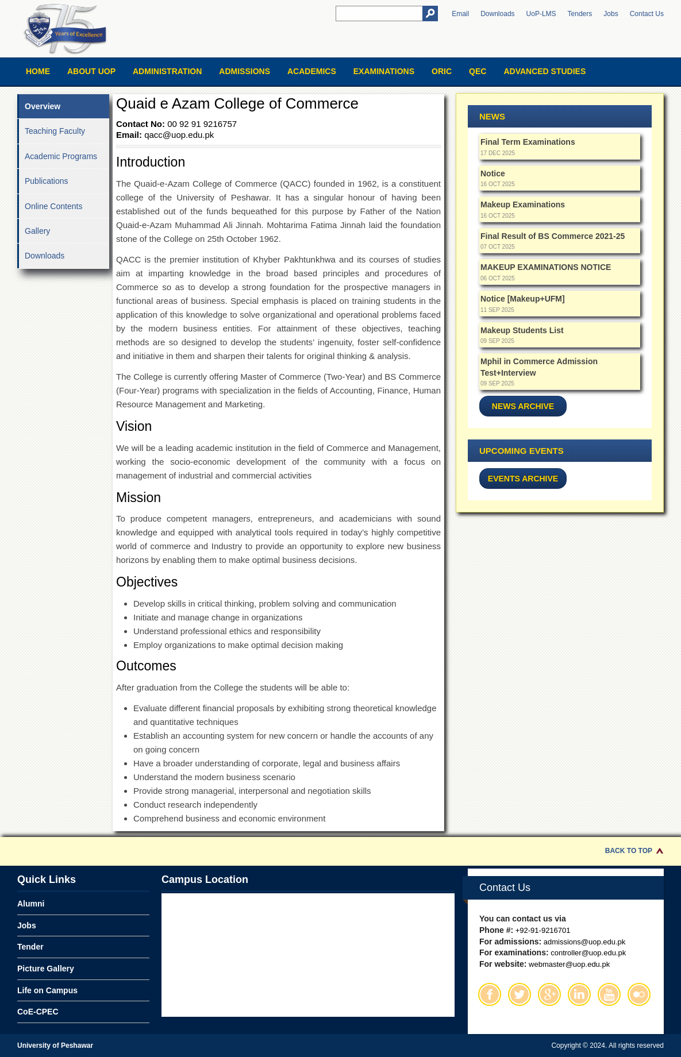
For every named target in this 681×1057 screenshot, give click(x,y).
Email (460, 14)
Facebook (489, 994)
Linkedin (579, 994)
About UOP (91, 71)
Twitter (519, 994)
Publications (46, 181)
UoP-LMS (541, 14)
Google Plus (549, 994)
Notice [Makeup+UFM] (522, 298)
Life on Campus (47, 990)
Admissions (244, 71)
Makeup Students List (522, 330)
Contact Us (647, 14)
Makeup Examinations (522, 204)
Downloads (497, 14)
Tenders (580, 14)
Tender (30, 946)
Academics (311, 71)
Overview (42, 106)
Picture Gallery (45, 968)
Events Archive (523, 478)
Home (38, 71)
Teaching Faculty (55, 131)
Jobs (610, 14)
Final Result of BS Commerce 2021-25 (552, 236)
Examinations (383, 71)
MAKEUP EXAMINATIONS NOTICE (545, 267)
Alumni (30, 903)
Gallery (37, 231)
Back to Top (628, 850)
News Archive (523, 406)
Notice (492, 173)
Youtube (609, 994)
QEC (477, 71)
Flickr (639, 994)
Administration (167, 71)
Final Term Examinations (527, 141)
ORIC (442, 71)
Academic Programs (61, 156)
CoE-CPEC (38, 1011)
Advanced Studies (544, 71)
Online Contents (53, 206)
